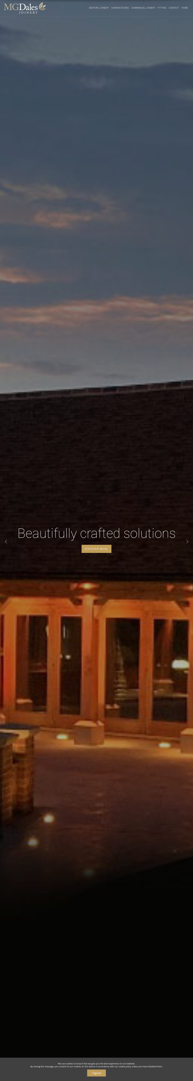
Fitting (162, 8)
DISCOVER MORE (96, 549)
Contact (174, 8)
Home (185, 8)
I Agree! (96, 1073)
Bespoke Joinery (99, 8)
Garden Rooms (120, 8)
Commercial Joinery (143, 8)
